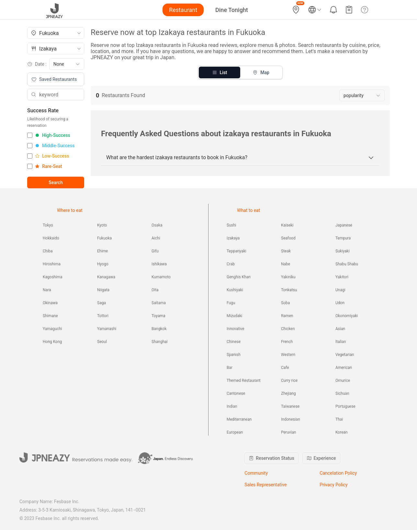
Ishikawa (159, 264)
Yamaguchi (52, 328)
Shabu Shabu (346, 264)
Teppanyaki (236, 251)
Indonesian (290, 419)
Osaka (157, 225)
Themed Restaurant (244, 380)
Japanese (343, 225)
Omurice (342, 380)
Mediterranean (239, 419)
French (287, 341)
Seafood (288, 238)
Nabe (285, 264)
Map (261, 72)
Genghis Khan (239, 277)
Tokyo (48, 225)
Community (256, 473)
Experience (321, 458)
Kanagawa (106, 277)
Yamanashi (106, 328)
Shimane (50, 316)
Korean (341, 432)
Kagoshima (52, 277)
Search (55, 182)
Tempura (343, 238)
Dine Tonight (231, 9)
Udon (339, 303)
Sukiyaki (342, 251)
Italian (340, 341)
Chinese (234, 341)
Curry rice (289, 380)
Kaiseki (287, 225)
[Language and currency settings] (314, 10)
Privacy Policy (333, 484)
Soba (285, 303)
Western (288, 354)
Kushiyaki (235, 290)
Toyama (158, 316)
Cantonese (236, 393)
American (343, 367)
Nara (47, 290)
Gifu (155, 251)
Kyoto (102, 225)
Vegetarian (344, 354)
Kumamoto (161, 277)
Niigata (103, 290)
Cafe (285, 367)
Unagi (340, 290)
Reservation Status (271, 458)
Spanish (234, 354)
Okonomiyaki (346, 316)
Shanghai (160, 341)
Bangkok (159, 328)
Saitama (159, 303)
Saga (101, 303)
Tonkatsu (289, 290)
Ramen (287, 316)
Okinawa (50, 303)
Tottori (102, 316)
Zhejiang (288, 393)
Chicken (288, 328)
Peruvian (288, 432)
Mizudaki (234, 316)
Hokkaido (51, 238)
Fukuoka (104, 238)
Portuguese (345, 406)
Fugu (231, 303)
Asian (340, 328)
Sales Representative (265, 484)
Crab (231, 264)
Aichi (156, 238)
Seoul (102, 341)
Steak (286, 251)
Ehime (102, 251)
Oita (155, 290)
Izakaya (233, 238)
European (235, 432)
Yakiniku (288, 277)
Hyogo (102, 264)
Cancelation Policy (338, 473)
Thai (339, 419)
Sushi (231, 225)
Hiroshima (52, 264)
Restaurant (183, 9)
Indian (232, 406)
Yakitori (341, 277)
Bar (229, 367)
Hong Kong (52, 341)
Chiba (48, 251)
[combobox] (55, 33)
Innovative (235, 328)
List (219, 72)
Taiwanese (290, 406)
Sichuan (342, 393)
